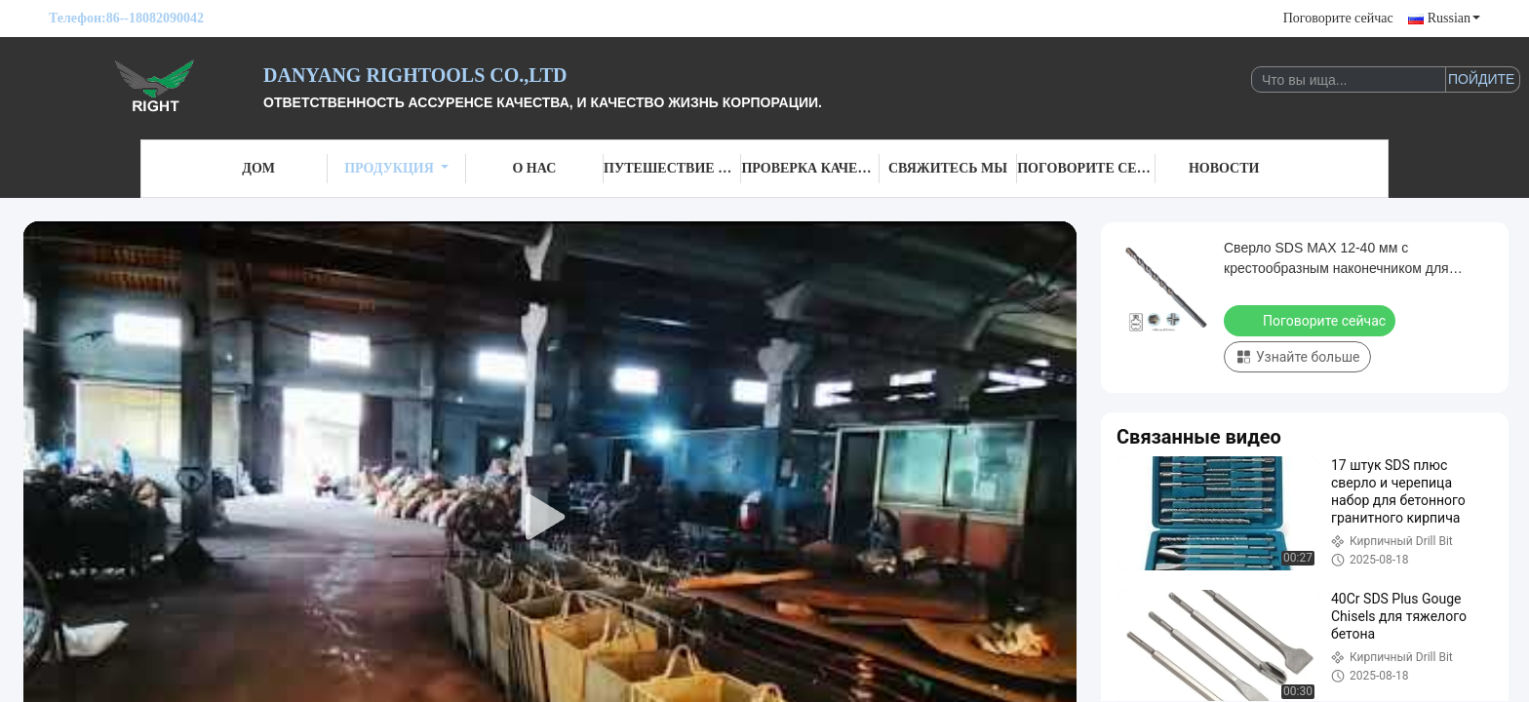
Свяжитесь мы (947, 168)
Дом (258, 168)
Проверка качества (810, 168)
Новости (1224, 168)
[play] (550, 517)
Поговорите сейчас (1338, 18)
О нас (534, 168)
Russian (1454, 18)
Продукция (396, 168)
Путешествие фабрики (672, 168)
